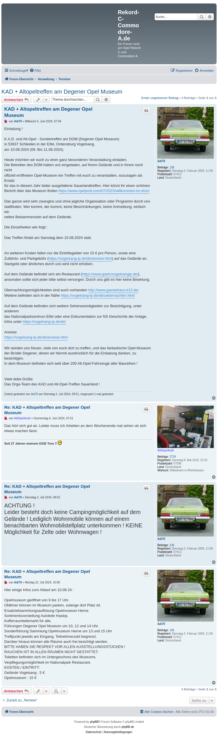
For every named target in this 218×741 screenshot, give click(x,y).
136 (171, 167)
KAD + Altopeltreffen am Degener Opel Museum (61, 91)
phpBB (94, 721)
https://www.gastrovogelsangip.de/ (110, 274)
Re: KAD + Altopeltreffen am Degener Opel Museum (47, 410)
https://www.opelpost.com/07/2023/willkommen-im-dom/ (104, 191)
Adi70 (161, 161)
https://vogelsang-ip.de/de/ (44, 321)
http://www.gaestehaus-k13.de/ (113, 290)
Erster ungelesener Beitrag (160, 98)
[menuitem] (35, 70)
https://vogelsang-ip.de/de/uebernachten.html (98, 295)
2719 (172, 456)
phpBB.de (127, 726)
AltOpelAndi (165, 450)
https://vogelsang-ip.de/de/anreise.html (80, 258)
